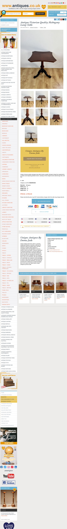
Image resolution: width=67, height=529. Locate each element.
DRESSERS (5, 193)
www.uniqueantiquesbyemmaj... (56, 251)
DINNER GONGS (6, 186)
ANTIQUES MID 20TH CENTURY (6, 327)
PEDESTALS (5, 229)
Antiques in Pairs (6, 343)
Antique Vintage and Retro (7, 366)
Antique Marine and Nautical (6, 340)
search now (40, 13)
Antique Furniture (6, 119)
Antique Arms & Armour (7, 73)
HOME (2, 392)
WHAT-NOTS (5, 302)
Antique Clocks (5, 107)
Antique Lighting (6, 321)
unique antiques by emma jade (35, 151)
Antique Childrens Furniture (6, 100)
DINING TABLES (6, 183)
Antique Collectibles (7, 109)
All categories (5, 49)
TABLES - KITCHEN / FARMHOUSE (7, 268)
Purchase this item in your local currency (36, 226)
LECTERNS (4, 205)
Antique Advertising (7, 56)
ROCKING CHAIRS (6, 233)
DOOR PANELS (5, 190)
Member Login (5, 25)
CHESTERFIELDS (6, 150)
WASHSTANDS (5, 299)
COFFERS (4, 164)
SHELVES (4, 241)
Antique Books (5, 90)
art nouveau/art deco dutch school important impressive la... (8, 514)
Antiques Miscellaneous (8, 334)
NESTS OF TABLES (6, 219)
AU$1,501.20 (58, 218)
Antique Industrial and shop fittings (7, 312)
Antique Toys (5, 362)
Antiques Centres (6, 412)
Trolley (4, 292)
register (3, 397)
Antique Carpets (6, 94)
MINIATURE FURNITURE (8, 217)
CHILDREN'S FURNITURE (8, 159)
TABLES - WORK (6, 285)
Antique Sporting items (7, 358)
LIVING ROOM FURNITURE (8, 209)
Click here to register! (8, 22)
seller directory (6, 410)
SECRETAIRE (5, 238)
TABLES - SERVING (6, 273)
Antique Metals (5, 324)
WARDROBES (5, 297)
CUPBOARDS (5, 174)
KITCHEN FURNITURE (7, 202)
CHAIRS (4, 142)
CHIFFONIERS (5, 157)
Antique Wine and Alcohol (8, 371)
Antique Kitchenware (7, 63)
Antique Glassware (6, 309)
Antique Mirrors (6, 332)
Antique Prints (5, 349)
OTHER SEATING (6, 226)
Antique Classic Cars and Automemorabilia (8, 104)
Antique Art (4, 75)
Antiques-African (6, 58)
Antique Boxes (5, 92)
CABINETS (4, 135)
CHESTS (4, 152)
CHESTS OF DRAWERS (7, 154)
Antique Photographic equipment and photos (7, 346)
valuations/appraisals (7, 425)
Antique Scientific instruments (6, 352)
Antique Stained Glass (7, 307)
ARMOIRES (4, 123)
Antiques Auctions (6, 394)
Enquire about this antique (34, 158)
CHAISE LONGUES (6, 145)
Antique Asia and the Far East (8, 83)
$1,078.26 (31, 218)
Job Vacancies (5, 421)
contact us (4, 423)
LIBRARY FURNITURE (7, 207)
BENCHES (4, 128)
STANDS (4, 248)
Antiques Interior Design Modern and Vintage (8, 316)
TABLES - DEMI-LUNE (7, 260)
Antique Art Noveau (6, 77)
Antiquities (4, 65)
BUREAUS (4, 133)
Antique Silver (5, 355)
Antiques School (6, 401)
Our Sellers (4, 408)
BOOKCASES (5, 131)
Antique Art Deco (6, 80)
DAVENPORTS (5, 176)
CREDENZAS (5, 171)
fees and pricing (6, 414)
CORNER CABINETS (7, 169)
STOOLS (4, 250)
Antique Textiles (6, 360)
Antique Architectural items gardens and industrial (7, 69)
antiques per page (54, 12)
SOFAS (3, 245)
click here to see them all (34, 167)
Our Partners (5, 416)
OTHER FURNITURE (7, 224)
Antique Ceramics (6, 97)
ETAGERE (4, 198)
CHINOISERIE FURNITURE (8, 162)
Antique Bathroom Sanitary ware (6, 87)
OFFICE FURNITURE (7, 221)
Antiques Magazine (6, 403)
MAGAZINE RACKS (6, 214)
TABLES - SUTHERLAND (8, 280)
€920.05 (45, 218)
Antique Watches (6, 368)
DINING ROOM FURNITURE (8, 181)
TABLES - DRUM (6, 262)
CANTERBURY (5, 138)
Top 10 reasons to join (7, 399)
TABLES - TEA (5, 283)
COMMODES (5, 166)
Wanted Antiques (6, 405)
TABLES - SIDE (5, 275)
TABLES (4, 253)
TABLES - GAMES (6, 265)
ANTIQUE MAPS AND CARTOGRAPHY (6, 53)
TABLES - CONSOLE (7, 257)
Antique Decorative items (8, 111)
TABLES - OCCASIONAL (7, 271)
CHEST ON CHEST (6, 147)
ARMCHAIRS (5, 121)
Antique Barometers (7, 60)
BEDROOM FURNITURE (7, 126)
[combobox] (28, 13)
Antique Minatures (6, 330)
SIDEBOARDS (5, 243)
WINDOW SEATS (6, 304)
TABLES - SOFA (5, 278)
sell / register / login (54, 7)
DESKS (4, 178)
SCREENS (4, 236)
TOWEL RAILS (5, 290)
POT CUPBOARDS (6, 231)
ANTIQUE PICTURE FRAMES (8, 116)
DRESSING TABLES (6, 195)
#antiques (9, 470)
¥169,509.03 (44, 222)
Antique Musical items (7, 337)
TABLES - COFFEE (6, 255)
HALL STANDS (5, 200)
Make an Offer (44, 211)
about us (3, 419)
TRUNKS (4, 295)
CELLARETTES (5, 140)
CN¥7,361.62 (30, 222)
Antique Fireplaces (6, 114)
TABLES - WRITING (6, 287)
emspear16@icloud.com (54, 249)
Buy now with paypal (44, 201)
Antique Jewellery (6, 319)
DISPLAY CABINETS (7, 188)
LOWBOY (4, 212)
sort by (51, 14)
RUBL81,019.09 (57, 222)
